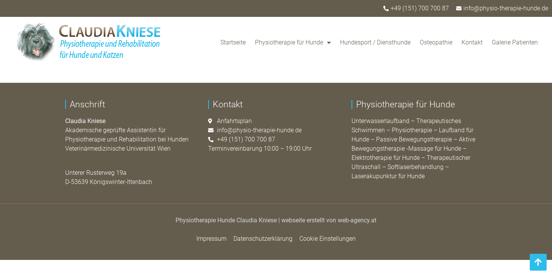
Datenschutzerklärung (262, 238)
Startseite (233, 42)
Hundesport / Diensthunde (375, 42)
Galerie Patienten (515, 42)
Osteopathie (436, 42)
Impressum (211, 238)
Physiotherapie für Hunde (293, 42)
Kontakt (472, 42)
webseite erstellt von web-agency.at (328, 220)
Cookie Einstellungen (327, 238)
